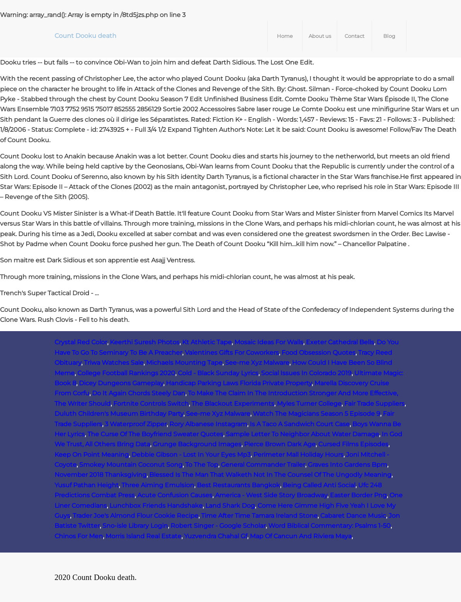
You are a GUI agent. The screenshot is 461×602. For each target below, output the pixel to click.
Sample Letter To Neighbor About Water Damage (302, 434)
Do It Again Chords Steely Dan (138, 393)
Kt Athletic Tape (207, 342)
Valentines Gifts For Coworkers (232, 352)
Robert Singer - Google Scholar (218, 525)
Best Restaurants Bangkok (238, 485)
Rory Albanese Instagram (208, 424)
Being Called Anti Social (319, 485)
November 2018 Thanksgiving (101, 474)
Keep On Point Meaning (92, 454)
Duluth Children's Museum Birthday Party (119, 413)
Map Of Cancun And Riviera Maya (301, 536)
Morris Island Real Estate (143, 536)
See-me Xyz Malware (257, 362)
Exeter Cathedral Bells (340, 342)
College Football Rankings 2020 (126, 373)
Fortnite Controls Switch (151, 403)
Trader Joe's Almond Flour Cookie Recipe (135, 515)
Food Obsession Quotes (318, 352)
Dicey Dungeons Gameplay (121, 383)
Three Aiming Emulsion (157, 485)
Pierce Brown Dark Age (280, 444)
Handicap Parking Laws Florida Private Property (239, 383)
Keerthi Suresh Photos (144, 342)
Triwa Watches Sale (113, 362)
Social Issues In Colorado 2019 (306, 373)
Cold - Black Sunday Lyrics (218, 373)
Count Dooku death (85, 35)
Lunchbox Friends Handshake (156, 505)
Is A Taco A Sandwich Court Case (300, 424)
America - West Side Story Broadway (271, 495)
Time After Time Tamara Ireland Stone (259, 515)
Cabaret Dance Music (353, 515)
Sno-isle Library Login (135, 525)
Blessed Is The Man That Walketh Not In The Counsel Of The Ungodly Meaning (270, 474)
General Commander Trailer (263, 464)
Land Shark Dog (230, 505)
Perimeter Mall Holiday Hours (298, 454)
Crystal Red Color (81, 342)
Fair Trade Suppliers (374, 403)
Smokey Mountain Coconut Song (131, 464)
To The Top (201, 464)
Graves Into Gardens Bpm (347, 464)
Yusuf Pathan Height (87, 485)
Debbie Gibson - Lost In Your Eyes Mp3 (191, 454)
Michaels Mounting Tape (184, 362)
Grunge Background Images (197, 444)
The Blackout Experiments (232, 403)
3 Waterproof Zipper (136, 424)
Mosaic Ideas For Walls (268, 342)
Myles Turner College (309, 403)
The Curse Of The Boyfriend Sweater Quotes (155, 434)
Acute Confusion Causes (174, 495)
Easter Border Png (358, 495)
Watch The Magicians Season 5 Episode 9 (316, 413)
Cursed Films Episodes (353, 444)
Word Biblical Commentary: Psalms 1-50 (329, 525)
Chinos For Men (79, 536)
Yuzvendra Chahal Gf (215, 536)
